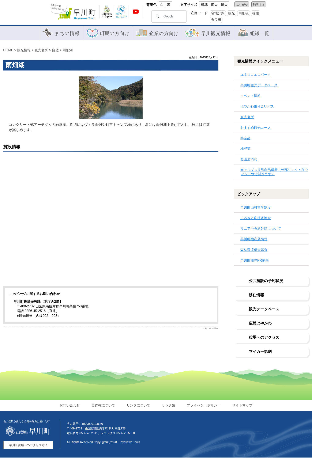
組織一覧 (260, 34)
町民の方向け (113, 34)
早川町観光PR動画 (254, 261)
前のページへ (211, 329)
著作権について (105, 406)
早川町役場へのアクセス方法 (28, 446)
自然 (55, 51)
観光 (231, 13)
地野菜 (245, 150)
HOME (8, 51)
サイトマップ (240, 406)
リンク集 (168, 406)
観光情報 (24, 51)
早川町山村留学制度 (255, 208)
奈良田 (216, 20)
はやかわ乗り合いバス (257, 108)
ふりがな (242, 4)
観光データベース (264, 310)
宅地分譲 (218, 13)
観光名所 (41, 51)
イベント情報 (250, 97)
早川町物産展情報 (253, 240)
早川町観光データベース (259, 86)
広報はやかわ (260, 324)
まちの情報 (65, 34)
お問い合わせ (72, 406)
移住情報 (256, 296)
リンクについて (139, 406)
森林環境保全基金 (253, 251)
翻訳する (259, 4)
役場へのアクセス (264, 339)
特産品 (245, 139)
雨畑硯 (243, 13)
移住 (255, 13)
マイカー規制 (260, 353)
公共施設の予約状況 (266, 282)
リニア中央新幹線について (260, 230)
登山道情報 (248, 161)
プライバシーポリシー (202, 406)
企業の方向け (163, 34)
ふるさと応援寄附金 (255, 219)
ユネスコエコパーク (255, 76)
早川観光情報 (216, 34)
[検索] (168, 16)
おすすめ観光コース (255, 129)
